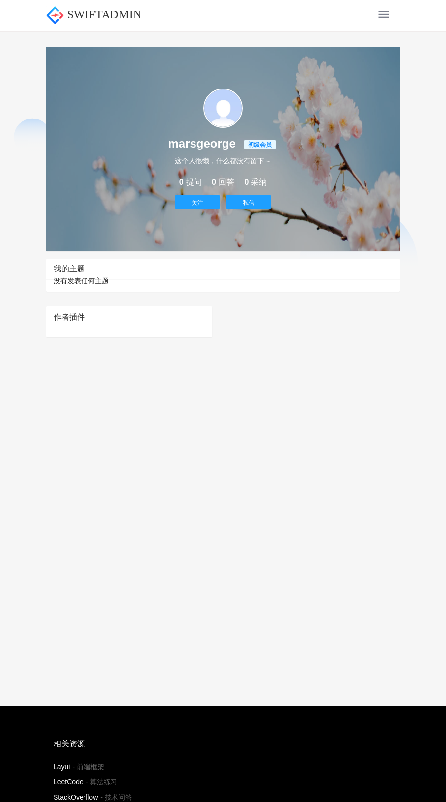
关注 (197, 202)
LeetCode (69, 782)
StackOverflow (76, 797)
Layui (62, 767)
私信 (248, 202)
